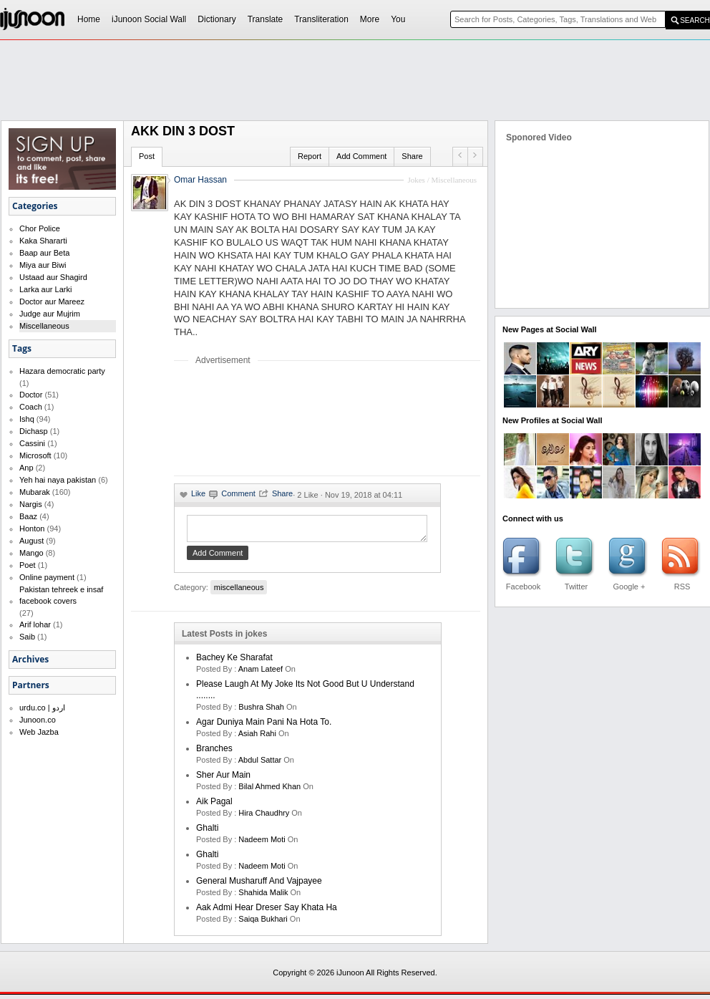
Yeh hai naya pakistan (57, 480)
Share (412, 156)
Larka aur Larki (45, 289)
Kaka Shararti (43, 240)
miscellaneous (239, 591)
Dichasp (33, 431)
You (398, 19)
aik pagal (214, 806)
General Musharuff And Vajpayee (259, 885)
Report (309, 156)
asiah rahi (257, 737)
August (31, 540)
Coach (30, 406)
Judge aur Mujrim (49, 313)
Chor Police (39, 228)
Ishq (26, 419)
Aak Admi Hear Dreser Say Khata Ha (266, 912)
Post (147, 156)
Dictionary (216, 19)
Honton (31, 528)
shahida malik (263, 896)
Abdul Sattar (260, 764)
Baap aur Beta (44, 252)
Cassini (32, 443)
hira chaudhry (263, 817)
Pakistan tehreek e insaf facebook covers (61, 595)
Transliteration (321, 19)
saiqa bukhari (263, 923)
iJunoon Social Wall (149, 19)
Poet (27, 565)
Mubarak (34, 492)
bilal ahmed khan (269, 790)
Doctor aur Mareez (51, 301)
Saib (27, 636)
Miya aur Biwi (42, 265)
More (369, 19)
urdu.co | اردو (42, 707)
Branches (214, 753)
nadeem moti (261, 843)
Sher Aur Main (223, 779)
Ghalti (207, 832)
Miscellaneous (44, 326)
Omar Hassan (200, 180)
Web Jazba (39, 732)
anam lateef (260, 673)
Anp (26, 467)
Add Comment (361, 156)
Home (88, 19)
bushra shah (261, 711)
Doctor (30, 394)
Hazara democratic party (62, 371)
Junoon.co (37, 719)
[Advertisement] (221, 420)
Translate (265, 19)
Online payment (46, 577)
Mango (31, 553)
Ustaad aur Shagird (53, 277)
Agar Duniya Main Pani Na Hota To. (263, 726)
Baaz (28, 516)
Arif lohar (35, 624)
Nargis (30, 504)
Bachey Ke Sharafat (234, 662)
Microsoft (35, 455)
